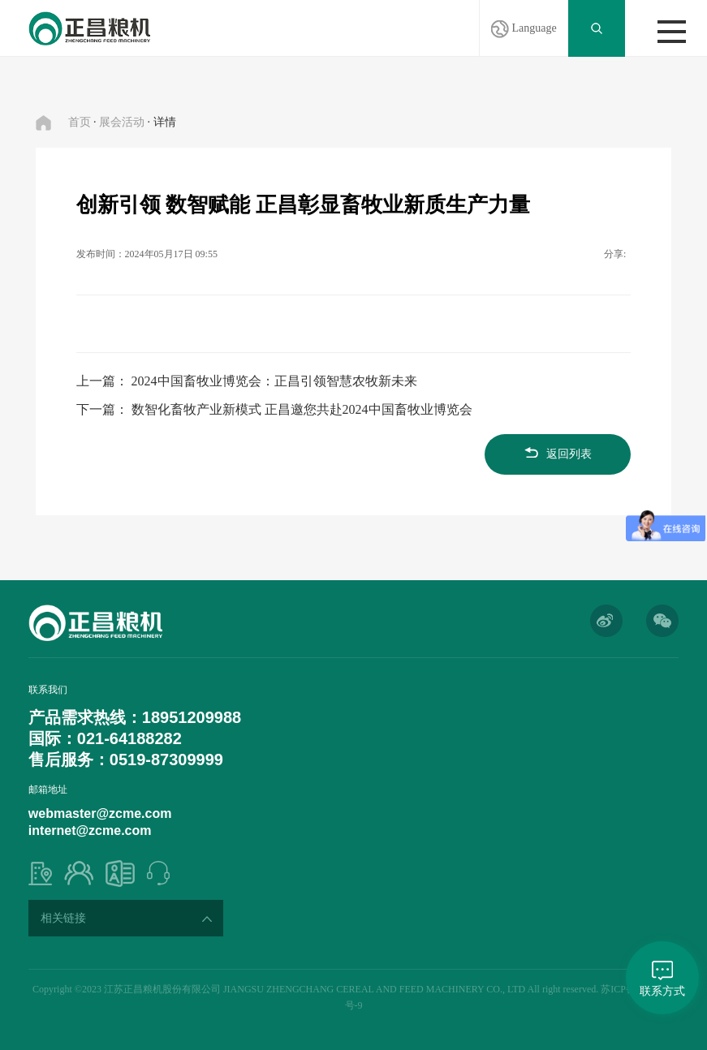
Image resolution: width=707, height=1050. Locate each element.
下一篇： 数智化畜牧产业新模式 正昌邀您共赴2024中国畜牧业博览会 (274, 409)
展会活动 (121, 122)
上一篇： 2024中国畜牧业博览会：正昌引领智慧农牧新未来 (246, 381)
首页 (79, 122)
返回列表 (558, 453)
